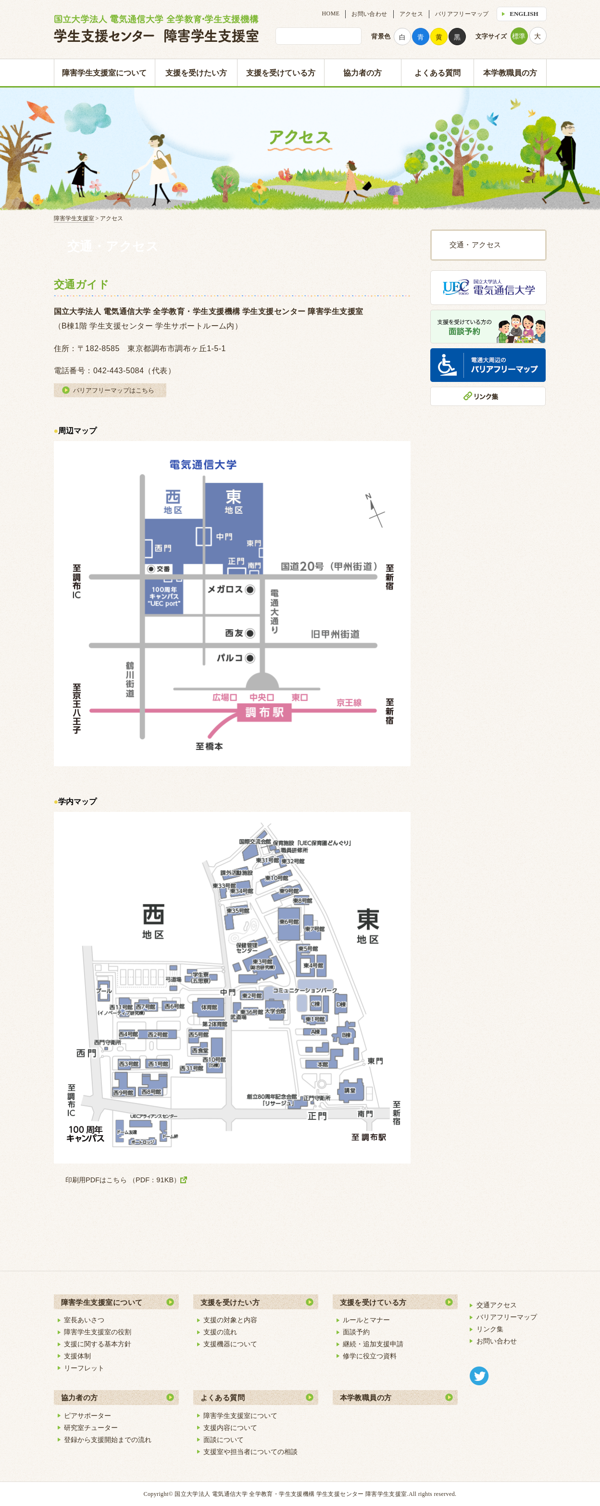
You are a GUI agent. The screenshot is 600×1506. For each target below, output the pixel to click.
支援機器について (230, 1344)
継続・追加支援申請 (373, 1344)
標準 (518, 36)
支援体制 (77, 1356)
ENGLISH (524, 13)
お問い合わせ (369, 14)
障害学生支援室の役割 (97, 1332)
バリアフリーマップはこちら (113, 390)
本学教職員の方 (510, 73)
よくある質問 (437, 73)
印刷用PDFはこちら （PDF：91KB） (123, 1180)
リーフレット (84, 1368)
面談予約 (356, 1332)
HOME (331, 13)
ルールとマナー (366, 1320)
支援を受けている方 (280, 73)
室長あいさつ (84, 1320)
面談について (223, 1439)
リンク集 (489, 1329)
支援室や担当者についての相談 (250, 1451)
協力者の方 (362, 73)
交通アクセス (496, 1305)
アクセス (411, 14)
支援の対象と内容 (230, 1320)
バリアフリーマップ (461, 14)
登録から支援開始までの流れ (107, 1439)
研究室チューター (91, 1427)
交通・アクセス (475, 245)
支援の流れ (220, 1332)
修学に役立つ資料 (370, 1356)
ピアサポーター (87, 1415)
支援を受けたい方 (196, 73)
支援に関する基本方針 (97, 1344)
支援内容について (230, 1427)
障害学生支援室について (104, 73)
